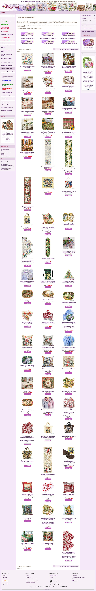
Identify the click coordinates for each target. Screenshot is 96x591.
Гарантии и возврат (5, 149)
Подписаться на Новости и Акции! (88, 32)
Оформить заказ (88, 23)
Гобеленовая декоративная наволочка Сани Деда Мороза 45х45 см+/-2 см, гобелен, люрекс (27, 496)
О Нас (4, 575)
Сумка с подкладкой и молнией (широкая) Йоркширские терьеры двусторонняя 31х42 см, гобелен (48, 436)
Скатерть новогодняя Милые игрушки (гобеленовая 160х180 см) (27, 111)
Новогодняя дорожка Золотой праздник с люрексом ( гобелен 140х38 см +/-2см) (68, 170)
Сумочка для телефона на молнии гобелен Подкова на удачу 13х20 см (48, 283)
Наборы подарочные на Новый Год (7, 99)
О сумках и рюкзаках (5, 168)
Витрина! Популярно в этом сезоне (6, 59)
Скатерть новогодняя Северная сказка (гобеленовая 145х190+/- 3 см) (27, 90)
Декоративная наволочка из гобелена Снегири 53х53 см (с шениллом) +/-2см (48, 349)
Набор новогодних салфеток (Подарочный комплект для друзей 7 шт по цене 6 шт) (69, 224)
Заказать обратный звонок (88, 28)
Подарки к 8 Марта (5, 101)
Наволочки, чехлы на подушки (6, 46)
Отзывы (38, 1)
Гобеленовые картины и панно (7, 51)
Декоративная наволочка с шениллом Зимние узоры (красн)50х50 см (68, 496)
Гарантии (33, 1)
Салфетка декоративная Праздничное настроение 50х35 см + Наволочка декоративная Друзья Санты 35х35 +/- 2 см (48, 229)
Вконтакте (75, 581)
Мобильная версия (48, 589)
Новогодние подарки (6, 68)
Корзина (88, 18)
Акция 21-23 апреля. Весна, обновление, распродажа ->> (6, 23)
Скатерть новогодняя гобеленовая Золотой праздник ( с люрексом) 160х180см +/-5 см (27, 132)
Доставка (28, 1)
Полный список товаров (6, 112)
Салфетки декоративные (7, 34)
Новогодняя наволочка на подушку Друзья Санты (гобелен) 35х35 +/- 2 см (48, 545)
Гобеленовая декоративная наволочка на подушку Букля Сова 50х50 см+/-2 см (48, 370)
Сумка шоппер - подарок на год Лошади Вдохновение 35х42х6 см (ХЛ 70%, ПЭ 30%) (69, 191)
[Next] (62, 49)
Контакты (23, 1)
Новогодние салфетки (7, 92)
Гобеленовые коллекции (7, 107)
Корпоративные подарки (7, 62)
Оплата (4, 579)
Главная (3, 12)
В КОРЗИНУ (27, 70)
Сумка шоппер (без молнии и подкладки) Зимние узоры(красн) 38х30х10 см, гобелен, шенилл (48, 323)
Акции (2, 163)
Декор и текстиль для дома (6, 55)
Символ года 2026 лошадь (7, 71)
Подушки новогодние (6, 95)
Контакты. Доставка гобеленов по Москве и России (6, 152)
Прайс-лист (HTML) (5, 155)
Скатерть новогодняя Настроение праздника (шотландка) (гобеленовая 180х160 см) (27, 153)
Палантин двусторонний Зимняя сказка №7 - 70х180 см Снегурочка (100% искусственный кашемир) (69, 349)
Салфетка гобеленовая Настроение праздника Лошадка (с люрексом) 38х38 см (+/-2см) (68, 132)
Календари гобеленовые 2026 (7, 77)
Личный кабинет (88, 25)
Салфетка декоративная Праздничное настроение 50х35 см (27, 411)
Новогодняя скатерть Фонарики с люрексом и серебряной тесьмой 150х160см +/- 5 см (69, 108)
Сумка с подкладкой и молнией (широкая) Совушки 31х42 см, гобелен (27, 461)
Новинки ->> (4, 18)
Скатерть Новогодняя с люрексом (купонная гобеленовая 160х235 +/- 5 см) (69, 67)
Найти (13, 15)
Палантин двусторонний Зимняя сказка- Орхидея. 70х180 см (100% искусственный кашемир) (48, 411)
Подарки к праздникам (6, 110)
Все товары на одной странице (71, 49)
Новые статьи (4, 161)
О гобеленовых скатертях (6, 165)
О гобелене (3, 164)
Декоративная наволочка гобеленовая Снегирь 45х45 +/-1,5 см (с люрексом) (69, 518)
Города (2, 154)
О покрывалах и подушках (6, 166)
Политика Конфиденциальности (9, 584)
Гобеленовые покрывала (7, 43)
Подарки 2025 (4, 169)
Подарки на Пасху (5, 104)
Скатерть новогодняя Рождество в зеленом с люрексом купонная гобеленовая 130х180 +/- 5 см (69, 251)
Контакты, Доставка (88, 15)
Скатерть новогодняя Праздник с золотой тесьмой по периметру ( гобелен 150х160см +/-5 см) (48, 132)
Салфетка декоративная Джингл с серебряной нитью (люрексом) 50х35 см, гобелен (27, 366)
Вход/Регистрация (53, 575)
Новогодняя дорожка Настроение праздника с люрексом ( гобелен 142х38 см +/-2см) (27, 206)
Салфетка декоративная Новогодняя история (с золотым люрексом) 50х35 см (68, 86)
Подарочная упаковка (6, 65)
